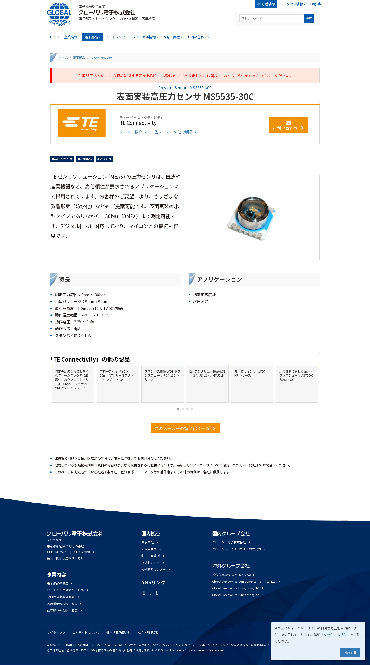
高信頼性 (105, 159)
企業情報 (72, 36)
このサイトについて (86, 632)
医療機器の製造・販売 (64, 603)
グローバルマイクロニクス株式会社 (239, 549)
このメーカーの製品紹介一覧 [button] (185, 428)
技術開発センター (156, 569)
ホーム (63, 57)
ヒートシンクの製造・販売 (68, 590)
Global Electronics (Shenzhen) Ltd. (238, 595)
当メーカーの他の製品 (176, 132)
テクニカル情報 (146, 36)
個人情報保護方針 (118, 632)
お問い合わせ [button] (288, 125)
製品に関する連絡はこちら (65, 558)
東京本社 (150, 542)
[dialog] (318, 641)
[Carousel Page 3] (187, 409)
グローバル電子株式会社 (231, 542)
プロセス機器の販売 (63, 596)
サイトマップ (56, 632)
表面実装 (86, 159)
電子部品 (93, 36)
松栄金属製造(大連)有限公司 (233, 574)
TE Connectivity (101, 57)
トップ (54, 36)
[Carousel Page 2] (183, 409)
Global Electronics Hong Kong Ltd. (238, 588)
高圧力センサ (63, 159)
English (315, 3)
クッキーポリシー (337, 634)
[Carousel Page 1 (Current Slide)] (178, 409)
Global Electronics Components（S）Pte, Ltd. (246, 581)
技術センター (153, 562)
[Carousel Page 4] (192, 409)
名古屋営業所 (153, 555)
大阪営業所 (151, 549)
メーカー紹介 (133, 132)
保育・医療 (172, 36)
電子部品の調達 (60, 583)
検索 (309, 18)
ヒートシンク (116, 36)
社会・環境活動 (148, 632)
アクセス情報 (294, 3)
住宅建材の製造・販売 (65, 610)
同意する (350, 652)
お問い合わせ (198, 36)
